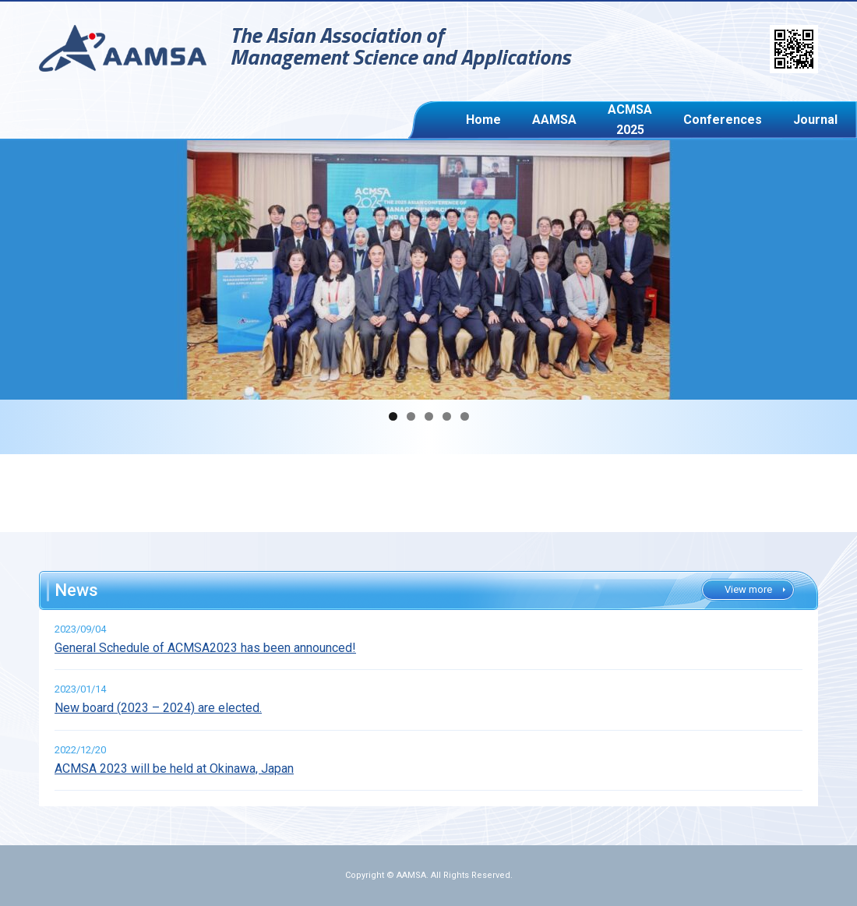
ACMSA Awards (773, 119)
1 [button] (393, 416)
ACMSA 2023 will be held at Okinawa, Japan (174, 768)
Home (464, 119)
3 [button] (429, 416)
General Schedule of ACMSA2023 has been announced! (205, 647)
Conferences (643, 119)
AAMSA (505, 119)
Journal (705, 119)
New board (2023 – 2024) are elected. (158, 707)
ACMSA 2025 (565, 119)
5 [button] (464, 416)
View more (748, 589)
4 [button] (447, 416)
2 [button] (411, 416)
